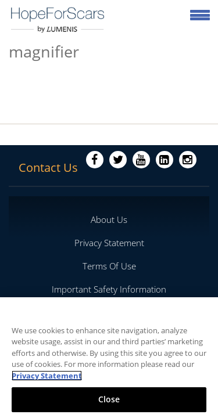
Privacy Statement (109, 242)
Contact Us (48, 167)
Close (109, 399)
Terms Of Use (109, 266)
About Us (109, 219)
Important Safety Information (109, 289)
